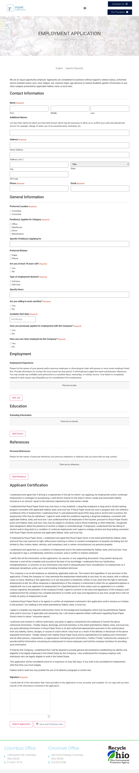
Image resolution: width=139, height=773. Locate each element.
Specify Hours (16, 286)
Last (92, 112)
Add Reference (19, 472)
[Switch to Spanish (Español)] (74, 67)
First (12, 112)
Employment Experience (21, 359)
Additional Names (18, 116)
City (11, 166)
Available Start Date (23, 310)
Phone (17, 180)
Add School (17, 429)
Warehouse (17, 224)
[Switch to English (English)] (59, 67)
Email (77, 180)
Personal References (20, 447)
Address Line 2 (16, 157)
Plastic (15, 255)
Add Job (16, 393)
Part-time (16, 281)
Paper (14, 251)
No (13, 268)
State (73, 166)
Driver (14, 227)
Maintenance (18, 231)
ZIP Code (14, 176)
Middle (54, 112)
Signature (19, 673)
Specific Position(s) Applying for (25, 235)
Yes (13, 264)
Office (14, 221)
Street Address (16, 148)
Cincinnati (16, 211)
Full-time (16, 278)
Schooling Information (20, 411)
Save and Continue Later (49, 719)
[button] (85, 8)
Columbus (16, 208)
